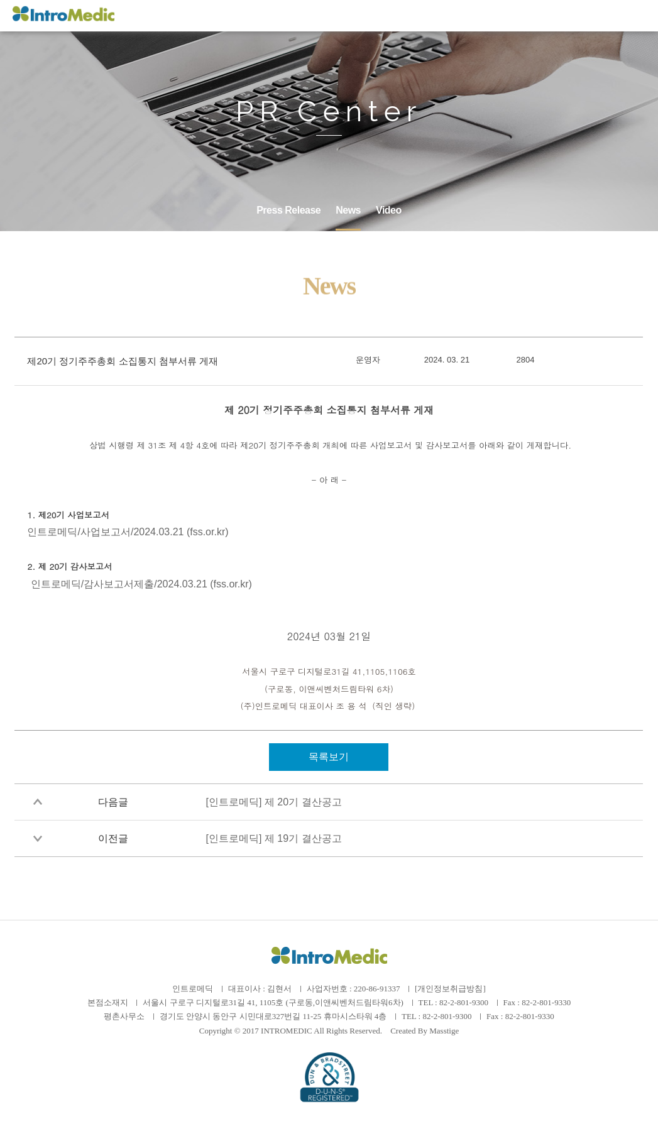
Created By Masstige (424, 1030)
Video (389, 210)
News (348, 210)
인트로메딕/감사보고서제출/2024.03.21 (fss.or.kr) (141, 584)
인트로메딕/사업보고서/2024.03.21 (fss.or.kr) (127, 531)
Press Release (288, 210)
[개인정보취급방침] (450, 988)
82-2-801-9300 (463, 1002)
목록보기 (329, 756)
